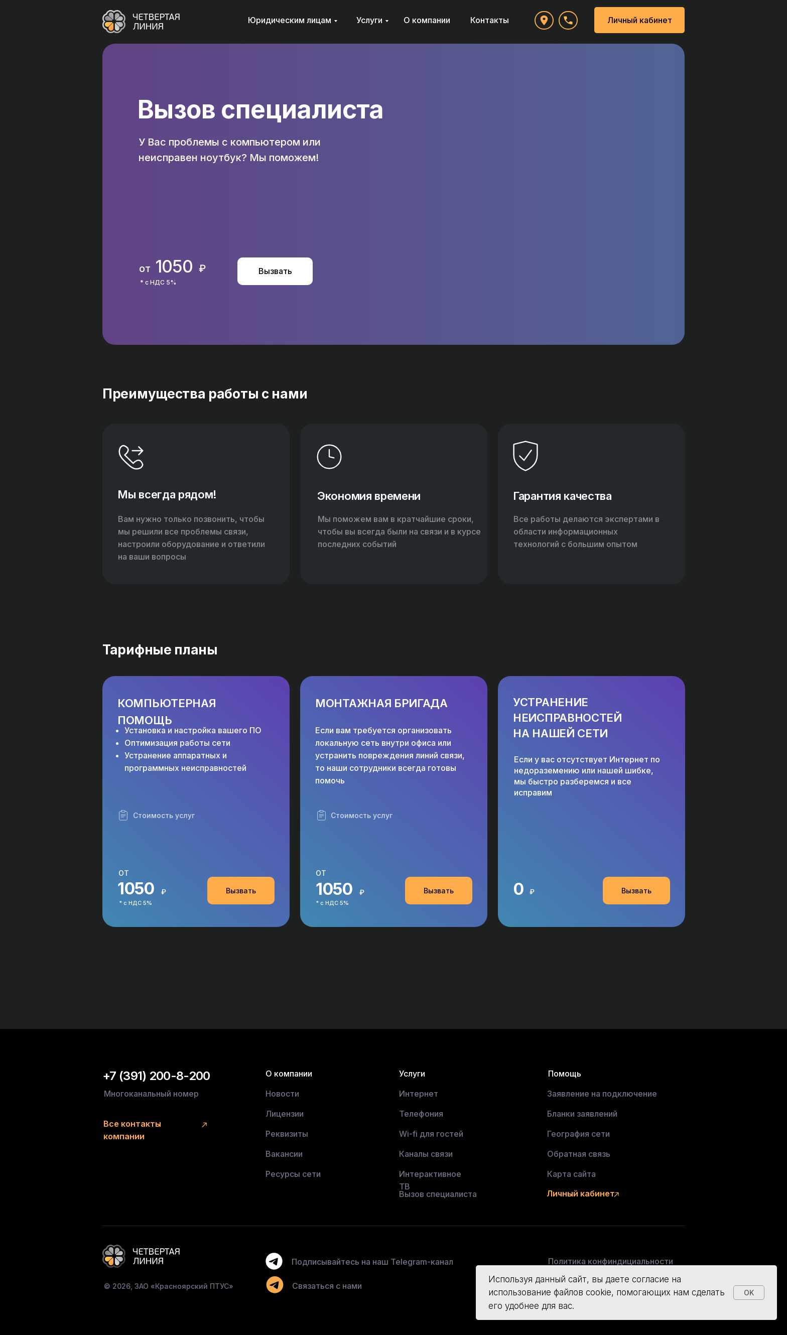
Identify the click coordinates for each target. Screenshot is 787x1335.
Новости (282, 1094)
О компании (427, 20)
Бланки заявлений (582, 1114)
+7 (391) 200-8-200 (156, 1076)
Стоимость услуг (164, 815)
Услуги (369, 20)
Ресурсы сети (293, 1174)
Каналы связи (426, 1154)
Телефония (421, 1114)
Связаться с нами (327, 1286)
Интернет (418, 1094)
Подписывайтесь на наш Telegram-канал (372, 1262)
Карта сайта (571, 1174)
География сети (578, 1134)
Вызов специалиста (438, 1194)
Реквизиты (287, 1134)
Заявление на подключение (602, 1094)
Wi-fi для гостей (431, 1134)
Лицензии (285, 1114)
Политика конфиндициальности (610, 1261)
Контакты (489, 20)
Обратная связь (578, 1154)
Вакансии (284, 1154)
